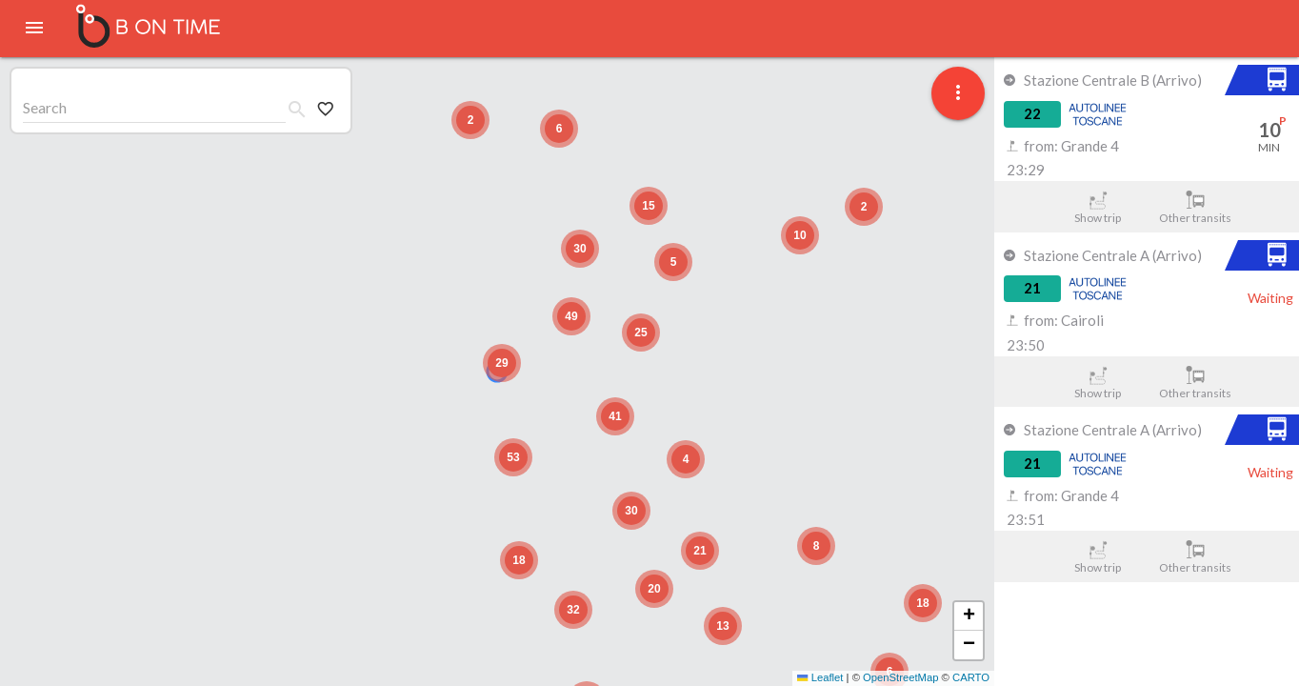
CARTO (970, 677)
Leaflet (820, 677)
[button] (502, 363)
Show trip (1097, 208)
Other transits (1196, 208)
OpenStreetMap (900, 677)
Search (45, 107)
